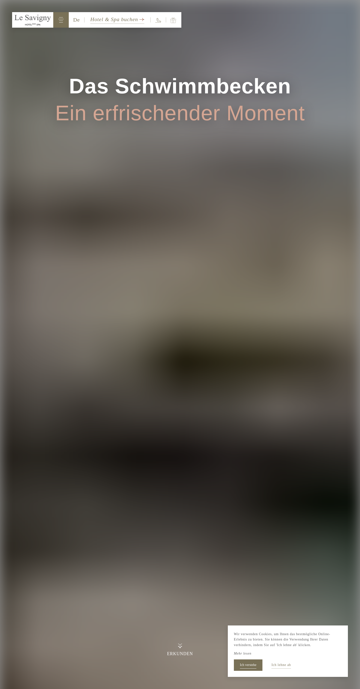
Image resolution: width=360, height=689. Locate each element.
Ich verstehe (248, 665)
